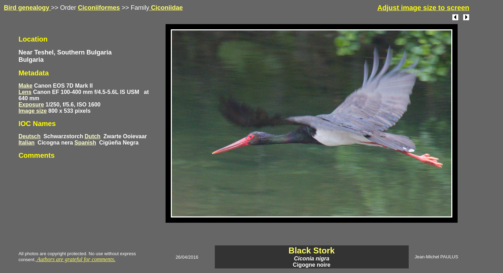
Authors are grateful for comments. (75, 259)
